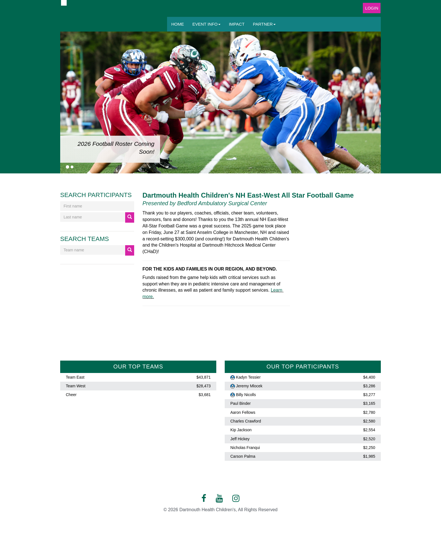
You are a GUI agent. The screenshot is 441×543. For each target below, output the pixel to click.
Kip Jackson (240, 430)
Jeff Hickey (239, 439)
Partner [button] (264, 24)
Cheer (71, 394)
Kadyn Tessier (248, 377)
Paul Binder (240, 403)
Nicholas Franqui (245, 447)
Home (177, 24)
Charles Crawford (245, 421)
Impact (237, 24)
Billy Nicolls (246, 394)
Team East (75, 377)
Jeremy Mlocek (249, 386)
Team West (76, 386)
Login (371, 8)
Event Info (206, 24)
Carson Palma (242, 456)
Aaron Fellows (242, 412)
